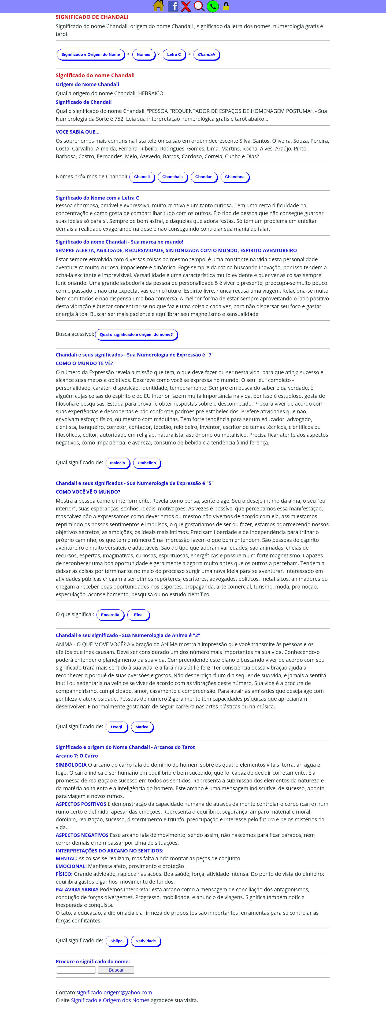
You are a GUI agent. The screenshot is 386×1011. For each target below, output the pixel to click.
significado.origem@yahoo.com (114, 992)
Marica (142, 727)
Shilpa (116, 941)
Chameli (142, 176)
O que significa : (75, 614)
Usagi (116, 727)
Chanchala (172, 176)
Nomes (143, 54)
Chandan (204, 176)
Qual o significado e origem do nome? (136, 334)
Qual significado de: (79, 462)
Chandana (235, 176)
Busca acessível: (75, 333)
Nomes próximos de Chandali (91, 176)
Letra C (174, 54)
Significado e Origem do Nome (90, 54)
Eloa (138, 614)
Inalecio (117, 463)
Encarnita (110, 614)
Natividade (146, 941)
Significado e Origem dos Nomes (110, 1000)
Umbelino (147, 463)
